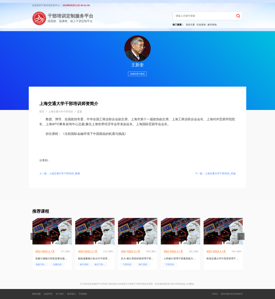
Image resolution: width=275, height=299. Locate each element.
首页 (41, 111)
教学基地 (212, 24)
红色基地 (201, 24)
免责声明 (48, 294)
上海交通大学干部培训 (60, 111)
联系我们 (71, 294)
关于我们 (60, 294)
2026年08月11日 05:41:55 (76, 5)
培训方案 (190, 24)
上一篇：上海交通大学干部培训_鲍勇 (59, 173)
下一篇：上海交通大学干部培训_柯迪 (215, 173)
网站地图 (36, 294)
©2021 (215, 294)
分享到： (45, 160)
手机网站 (83, 294)
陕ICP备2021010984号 (232, 294)
